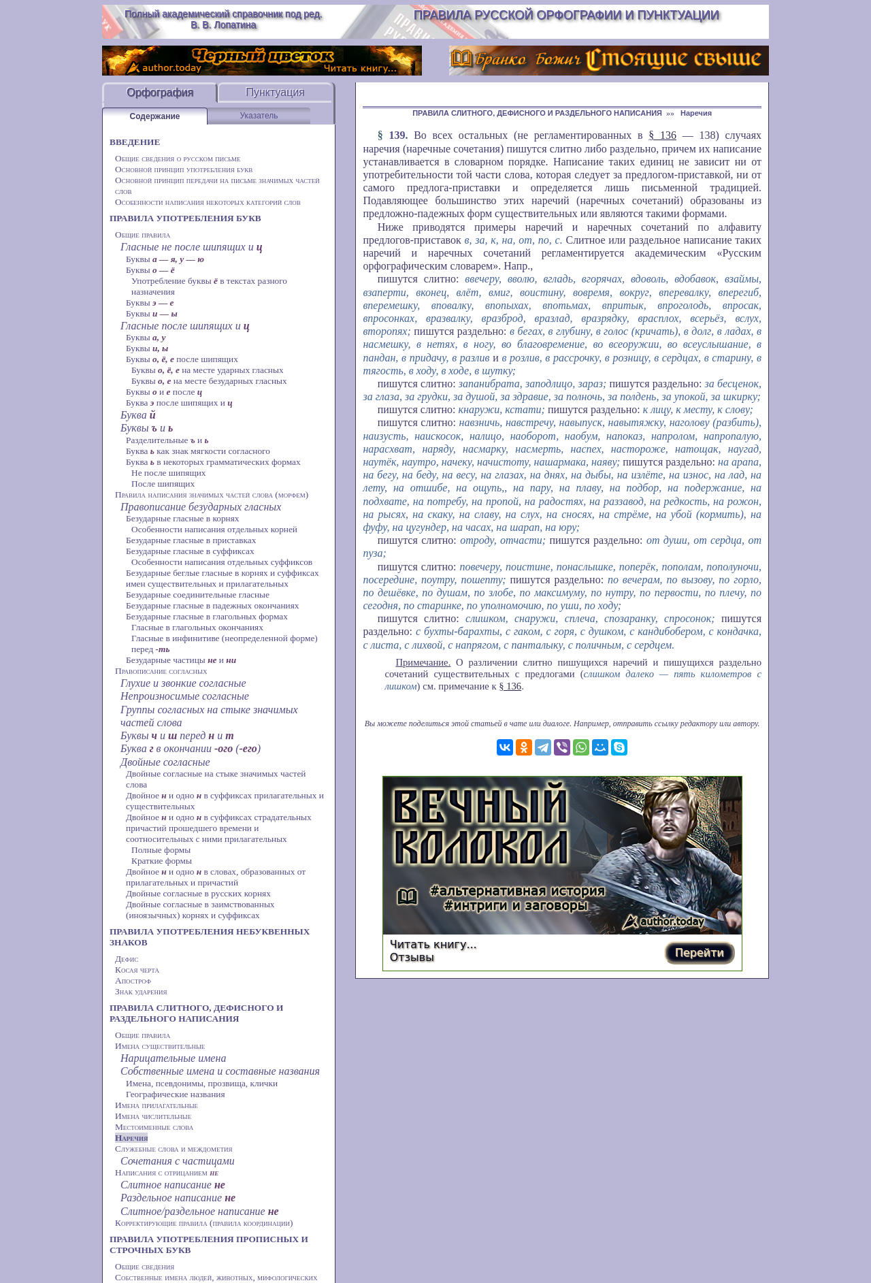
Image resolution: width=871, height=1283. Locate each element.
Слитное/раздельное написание (199, 1211)
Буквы (165, 259)
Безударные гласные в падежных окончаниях (212, 605)
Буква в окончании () (190, 748)
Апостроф (133, 980)
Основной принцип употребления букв (183, 169)
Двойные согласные (165, 762)
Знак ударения (141, 991)
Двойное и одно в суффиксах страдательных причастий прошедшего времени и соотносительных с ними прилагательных (219, 828)
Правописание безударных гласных (200, 507)
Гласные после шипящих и (185, 325)
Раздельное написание (177, 1197)
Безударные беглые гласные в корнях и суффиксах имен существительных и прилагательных (222, 578)
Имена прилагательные (156, 1105)
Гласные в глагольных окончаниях (197, 627)
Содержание (155, 116)
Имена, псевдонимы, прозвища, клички (202, 1083)
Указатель (259, 115)
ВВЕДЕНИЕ (135, 142)
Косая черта (137, 969)
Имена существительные (160, 1046)
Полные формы (161, 850)
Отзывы (412, 957)
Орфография (160, 92)
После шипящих (163, 483)
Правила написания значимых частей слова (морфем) (211, 494)
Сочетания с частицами (177, 1161)
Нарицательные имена (173, 1058)
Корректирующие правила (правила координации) (204, 1223)
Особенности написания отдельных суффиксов (221, 562)
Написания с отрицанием (166, 1172)
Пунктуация (275, 92)
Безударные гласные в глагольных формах (207, 616)
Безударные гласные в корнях (183, 518)
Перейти (699, 952)
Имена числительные (153, 1116)
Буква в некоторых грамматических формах (213, 462)
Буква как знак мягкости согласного (198, 451)
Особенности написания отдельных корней (214, 529)
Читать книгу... (433, 944)
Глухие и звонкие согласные (183, 683)
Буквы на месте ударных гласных (207, 370)
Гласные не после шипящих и (191, 247)
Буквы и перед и (177, 735)
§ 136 (662, 135)
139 (397, 135)
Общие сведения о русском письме (178, 158)
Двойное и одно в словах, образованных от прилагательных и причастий (216, 877)
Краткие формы (161, 861)
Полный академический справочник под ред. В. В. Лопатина (224, 19)
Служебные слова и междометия (173, 1148)
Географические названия (175, 1094)
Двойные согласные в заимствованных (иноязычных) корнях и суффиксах (200, 909)
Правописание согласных (161, 671)
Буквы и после (164, 392)
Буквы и (146, 428)
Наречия (131, 1138)
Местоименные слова (154, 1127)
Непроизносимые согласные (184, 696)
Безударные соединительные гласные (197, 594)
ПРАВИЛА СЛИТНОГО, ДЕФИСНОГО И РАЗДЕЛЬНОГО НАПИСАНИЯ (196, 1013)
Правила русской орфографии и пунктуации (566, 15)
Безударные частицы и (181, 660)
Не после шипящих (168, 473)
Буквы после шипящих (182, 359)
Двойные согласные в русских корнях (198, 893)
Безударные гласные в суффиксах (190, 551)
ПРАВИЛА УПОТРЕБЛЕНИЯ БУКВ (185, 218)
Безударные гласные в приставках (191, 540)
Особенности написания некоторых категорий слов (208, 202)
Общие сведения (144, 1266)
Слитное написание (172, 1184)
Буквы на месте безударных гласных (209, 381)
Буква (138, 415)
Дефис (126, 959)
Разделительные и (167, 440)
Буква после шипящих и (179, 402)
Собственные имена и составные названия (220, 1071)
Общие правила (142, 234)
